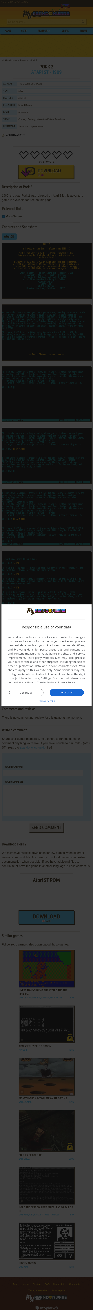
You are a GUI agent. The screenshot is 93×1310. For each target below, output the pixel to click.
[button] (46, 701)
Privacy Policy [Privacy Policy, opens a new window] (66, 682)
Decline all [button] (26, 692)
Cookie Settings (46, 682)
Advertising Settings (38, 678)
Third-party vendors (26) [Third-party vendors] (44, 657)
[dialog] (46, 655)
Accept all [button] (66, 692)
